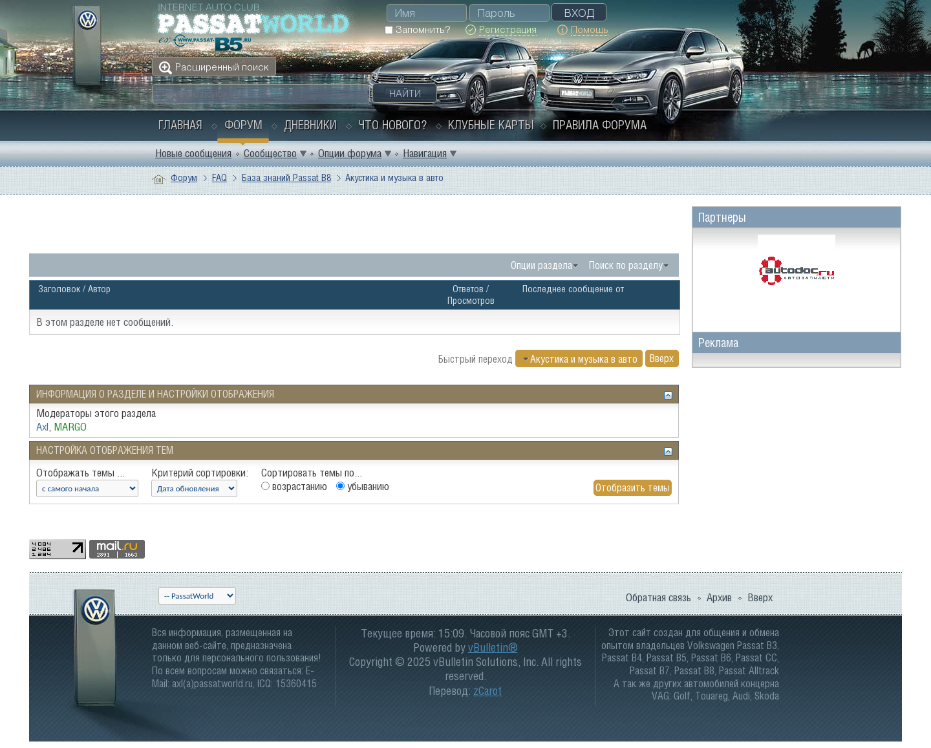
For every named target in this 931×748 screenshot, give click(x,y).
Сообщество (270, 153)
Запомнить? (417, 29)
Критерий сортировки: (199, 472)
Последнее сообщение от (573, 288)
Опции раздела (541, 265)
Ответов (468, 288)
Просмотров (471, 300)
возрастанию (294, 486)
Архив (719, 597)
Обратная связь (658, 597)
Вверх (662, 359)
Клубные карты (491, 125)
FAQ (219, 177)
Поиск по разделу (626, 265)
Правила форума (600, 125)
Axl (42, 426)
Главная (180, 125)
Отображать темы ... (80, 472)
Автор (99, 288)
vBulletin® (493, 647)
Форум (243, 125)
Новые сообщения (193, 153)
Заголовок (59, 288)
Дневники (310, 125)
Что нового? (392, 125)
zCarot (487, 691)
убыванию (362, 486)
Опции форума (349, 153)
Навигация (425, 153)
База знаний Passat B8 (286, 177)
